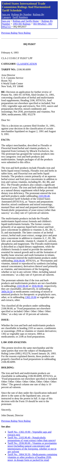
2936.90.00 (19, 260)
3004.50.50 (7, 291)
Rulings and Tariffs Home (26, 21)
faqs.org (6, 14)
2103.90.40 (44, 196)
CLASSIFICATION (27, 63)
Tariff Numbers (20, 17)
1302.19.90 (30, 297)
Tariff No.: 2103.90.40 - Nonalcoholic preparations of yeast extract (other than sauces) (32, 439)
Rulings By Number (21, 14)
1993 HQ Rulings (22, 23)
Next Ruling (24, 33)
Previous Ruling (9, 33)
